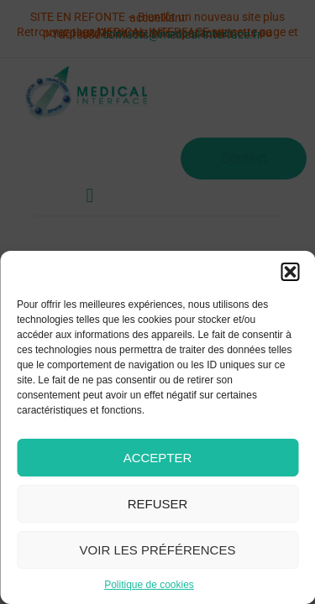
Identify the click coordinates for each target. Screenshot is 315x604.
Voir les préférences (158, 550)
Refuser (158, 504)
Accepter (157, 457)
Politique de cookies (149, 585)
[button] (289, 271)
